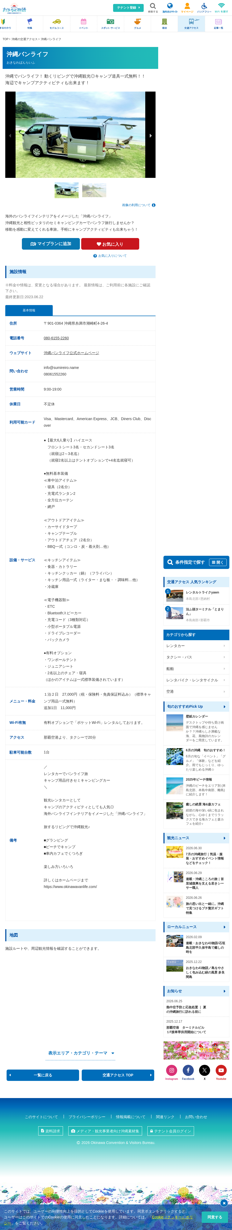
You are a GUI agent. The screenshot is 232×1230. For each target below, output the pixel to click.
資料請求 (52, 1131)
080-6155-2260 (56, 338)
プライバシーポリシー (87, 1117)
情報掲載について (131, 1117)
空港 (170, 691)
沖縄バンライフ (51, 39)
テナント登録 (126, 8)
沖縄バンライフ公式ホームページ (71, 353)
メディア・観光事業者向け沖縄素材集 (107, 1131)
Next (151, 136)
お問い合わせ (196, 1117)
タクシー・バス (179, 657)
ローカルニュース (182, 927)
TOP (5, 39)
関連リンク (165, 1117)
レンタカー (175, 646)
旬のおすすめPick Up (185, 706)
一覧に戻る (43, 1075)
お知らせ (174, 991)
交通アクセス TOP (118, 1075)
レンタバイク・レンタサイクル (192, 680)
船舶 (170, 669)
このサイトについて (41, 1117)
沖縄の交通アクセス (25, 39)
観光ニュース (178, 838)
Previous (10, 136)
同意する (214, 1217)
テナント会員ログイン (172, 1131)
